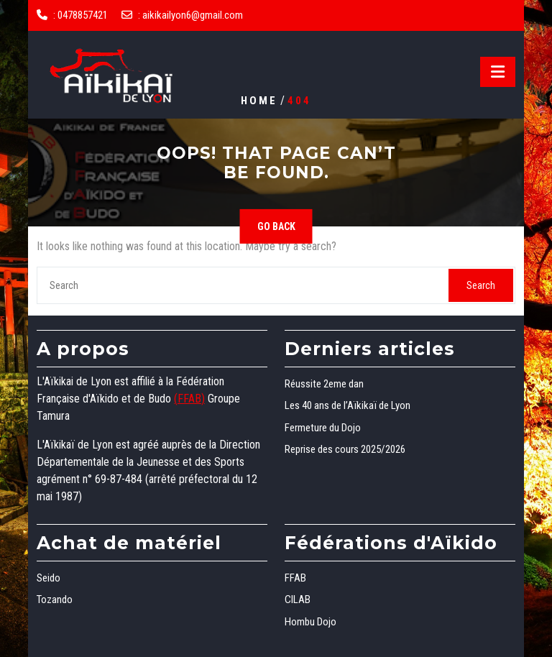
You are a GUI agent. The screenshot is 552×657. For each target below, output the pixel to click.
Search (480, 285)
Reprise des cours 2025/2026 (345, 449)
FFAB (295, 577)
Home (259, 99)
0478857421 (83, 15)
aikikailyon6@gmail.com (192, 15)
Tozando (55, 599)
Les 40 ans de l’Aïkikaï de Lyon (347, 405)
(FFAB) (189, 398)
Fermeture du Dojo (323, 427)
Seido (48, 577)
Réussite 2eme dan (324, 383)
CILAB (297, 599)
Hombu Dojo (310, 621)
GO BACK (276, 226)
